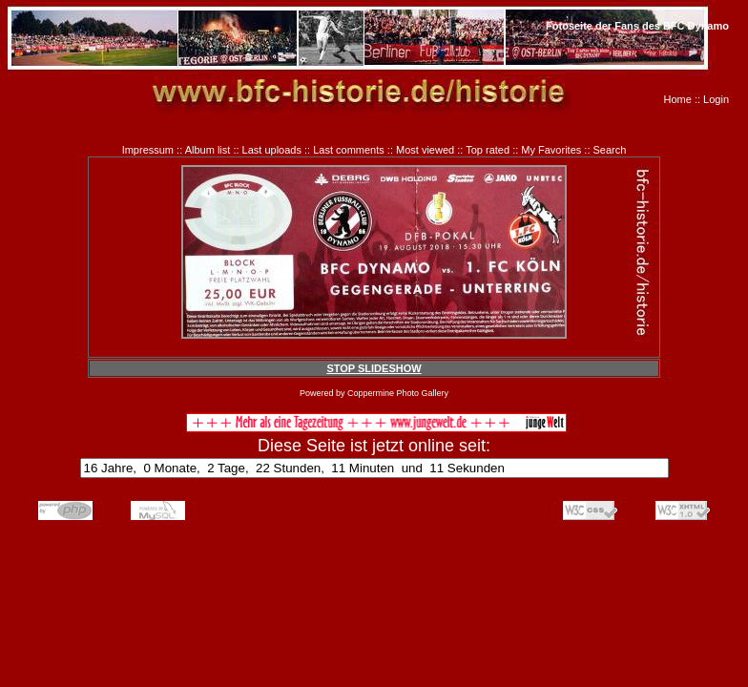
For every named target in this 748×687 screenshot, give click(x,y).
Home (678, 99)
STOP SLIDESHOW (373, 368)
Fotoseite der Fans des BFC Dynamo (637, 25)
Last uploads (271, 150)
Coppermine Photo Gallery (397, 393)
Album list (208, 150)
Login (716, 99)
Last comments (348, 150)
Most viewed (425, 150)
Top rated (487, 150)
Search (610, 150)
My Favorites (551, 150)
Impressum (148, 150)
